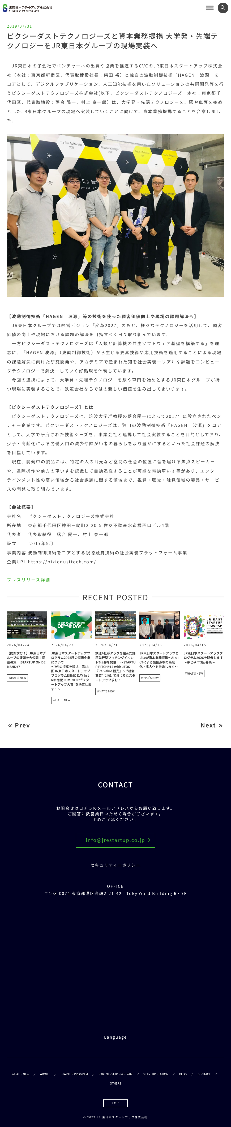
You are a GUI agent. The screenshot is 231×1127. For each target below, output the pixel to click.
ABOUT (45, 1074)
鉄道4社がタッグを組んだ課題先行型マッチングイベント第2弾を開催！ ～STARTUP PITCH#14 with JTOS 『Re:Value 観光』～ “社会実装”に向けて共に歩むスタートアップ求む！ (115, 666)
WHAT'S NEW (17, 678)
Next (208, 725)
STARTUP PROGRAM (74, 1074)
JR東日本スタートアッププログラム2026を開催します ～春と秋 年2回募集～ (203, 658)
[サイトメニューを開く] (209, 8)
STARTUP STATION (155, 1074)
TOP (115, 1103)
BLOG (183, 1074)
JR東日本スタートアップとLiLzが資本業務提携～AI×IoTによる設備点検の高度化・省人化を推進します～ (158, 660)
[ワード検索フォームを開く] (223, 8)
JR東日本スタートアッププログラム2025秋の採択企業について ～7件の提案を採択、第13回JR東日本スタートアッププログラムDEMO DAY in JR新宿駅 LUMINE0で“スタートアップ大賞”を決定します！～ (71, 671)
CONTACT (204, 1074)
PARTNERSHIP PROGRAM (115, 1074)
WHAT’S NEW (20, 1074)
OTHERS (115, 1083)
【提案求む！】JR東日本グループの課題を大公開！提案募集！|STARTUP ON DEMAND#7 (26, 660)
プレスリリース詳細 (28, 579)
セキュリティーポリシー (116, 865)
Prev (22, 725)
